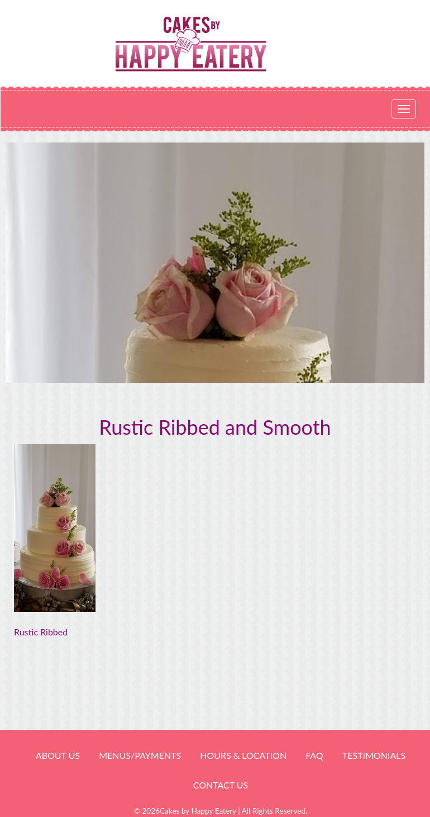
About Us (58, 755)
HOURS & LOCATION (243, 755)
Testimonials (373, 755)
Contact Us (221, 785)
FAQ (314, 755)
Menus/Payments (140, 755)
